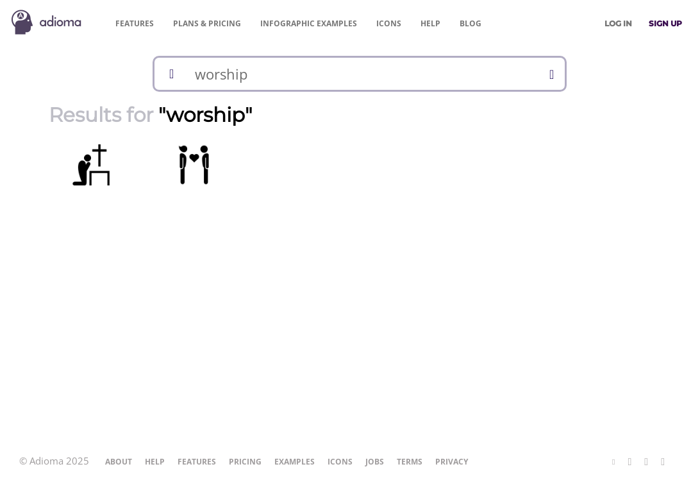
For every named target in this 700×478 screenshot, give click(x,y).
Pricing (207, 23)
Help (430, 23)
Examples (308, 23)
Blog (470, 23)
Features (134, 23)
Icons (388, 23)
